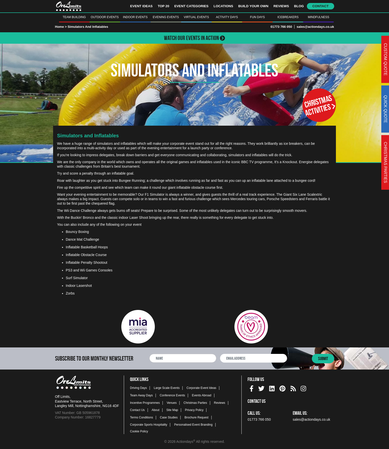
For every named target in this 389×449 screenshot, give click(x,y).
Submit (323, 358)
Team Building (74, 17)
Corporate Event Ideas (201, 388)
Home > (61, 27)
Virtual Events (196, 17)
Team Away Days (141, 395)
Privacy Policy (194, 410)
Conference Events (172, 395)
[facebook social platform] (252, 387)
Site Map (172, 410)
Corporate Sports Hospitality (148, 424)
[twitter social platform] (261, 387)
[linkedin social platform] (272, 387)
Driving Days (138, 388)
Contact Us (137, 410)
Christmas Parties (195, 403)
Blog (299, 6)
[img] (252, 388)
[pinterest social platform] (282, 387)
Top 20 (163, 6)
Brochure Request (197, 417)
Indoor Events (135, 17)
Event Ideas (141, 6)
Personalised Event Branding (193, 424)
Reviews (281, 6)
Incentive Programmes (145, 403)
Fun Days (257, 17)
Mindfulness (318, 17)
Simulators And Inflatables (87, 27)
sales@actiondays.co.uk (315, 27)
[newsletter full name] (182, 358)
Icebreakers (287, 17)
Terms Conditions (141, 417)
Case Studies (169, 417)
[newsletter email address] (253, 358)
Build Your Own (253, 6)
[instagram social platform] (303, 387)
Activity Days (227, 17)
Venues (172, 403)
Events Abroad (201, 395)
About (155, 410)
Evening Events (166, 17)
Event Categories (191, 6)
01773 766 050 (281, 27)
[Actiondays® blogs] (293, 387)
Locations (223, 6)
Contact (320, 6)
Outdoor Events (105, 17)
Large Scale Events (167, 388)
